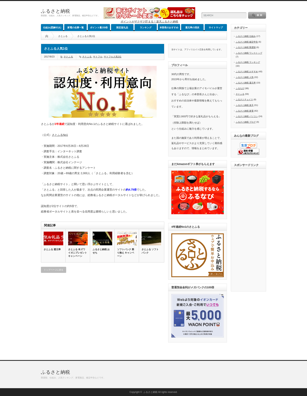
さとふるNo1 (60, 134)
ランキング (146, 27)
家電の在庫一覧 (75, 27)
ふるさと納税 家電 (245, 111)
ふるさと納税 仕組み (246, 36)
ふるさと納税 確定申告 (247, 42)
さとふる (63, 36)
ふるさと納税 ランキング (248, 62)
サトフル (97, 56)
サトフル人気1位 (113, 56)
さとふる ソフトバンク (150, 251)
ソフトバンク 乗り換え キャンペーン (125, 252)
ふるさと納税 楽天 (245, 105)
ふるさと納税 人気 (245, 77)
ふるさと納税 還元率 (246, 83)
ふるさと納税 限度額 (246, 47)
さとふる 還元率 (52, 249)
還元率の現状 (192, 27)
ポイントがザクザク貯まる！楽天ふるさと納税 (149, 21)
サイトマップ (216, 27)
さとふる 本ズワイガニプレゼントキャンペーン (77, 252)
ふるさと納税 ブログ (246, 122)
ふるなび (240, 88)
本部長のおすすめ (169, 27)
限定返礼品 (122, 27)
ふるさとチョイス (244, 99)
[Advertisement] (249, 230)
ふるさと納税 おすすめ (247, 71)
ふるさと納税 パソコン (247, 116)
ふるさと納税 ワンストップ (249, 53)
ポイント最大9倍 (99, 27)
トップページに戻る (53, 270)
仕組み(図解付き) (52, 27)
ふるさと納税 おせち (101, 251)
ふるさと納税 (55, 11)
